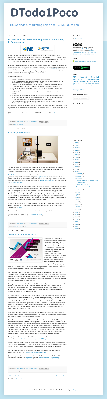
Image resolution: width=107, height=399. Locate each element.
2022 (76, 152)
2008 (76, 224)
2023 (76, 150)
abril (77, 202)
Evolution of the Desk (17, 182)
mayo (78, 199)
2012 (76, 214)
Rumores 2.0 (82, 85)
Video (75, 83)
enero (78, 209)
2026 (76, 143)
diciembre (79, 173)
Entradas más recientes (15, 376)
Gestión (75, 81)
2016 (76, 167)
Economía (16, 371)
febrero (78, 207)
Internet (16, 124)
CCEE (80, 83)
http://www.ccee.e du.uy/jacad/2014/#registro (34, 339)
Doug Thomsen (41, 177)
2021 (76, 155)
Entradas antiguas (61, 376)
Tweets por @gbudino (79, 90)
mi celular (20, 207)
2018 (76, 162)
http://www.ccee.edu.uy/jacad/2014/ (35, 352)
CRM (89, 81)
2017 (76, 164)
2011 (76, 217)
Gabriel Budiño (20, 121)
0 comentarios (33, 121)
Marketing (83, 81)
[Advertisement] (86, 123)
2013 (76, 212)
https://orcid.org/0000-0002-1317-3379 (84, 61)
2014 (76, 171)
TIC (25, 226)
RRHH (86, 85)
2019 (76, 159)
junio (77, 197)
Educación (22, 371)
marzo (78, 204)
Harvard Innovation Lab (47, 180)
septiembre (79, 190)
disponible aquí (55, 357)
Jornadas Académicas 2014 (22, 234)
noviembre (79, 176)
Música (97, 83)
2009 (76, 221)
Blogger (75, 390)
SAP (93, 83)
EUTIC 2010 (55, 69)
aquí (53, 113)
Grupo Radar (29, 357)
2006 (76, 229)
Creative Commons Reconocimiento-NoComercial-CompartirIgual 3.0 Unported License (84, 52)
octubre (78, 178)
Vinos (89, 83)
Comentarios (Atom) (21, 379)
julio (77, 194)
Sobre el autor (78, 38)
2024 (76, 147)
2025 (76, 145)
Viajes (85, 83)
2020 (76, 157)
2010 (76, 219)
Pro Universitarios (44, 357)
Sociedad (21, 124)
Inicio (39, 376)
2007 (76, 226)
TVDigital (91, 85)
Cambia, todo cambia (19, 132)
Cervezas (75, 85)
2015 (76, 169)
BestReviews (12, 175)
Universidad (29, 371)
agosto (78, 192)
